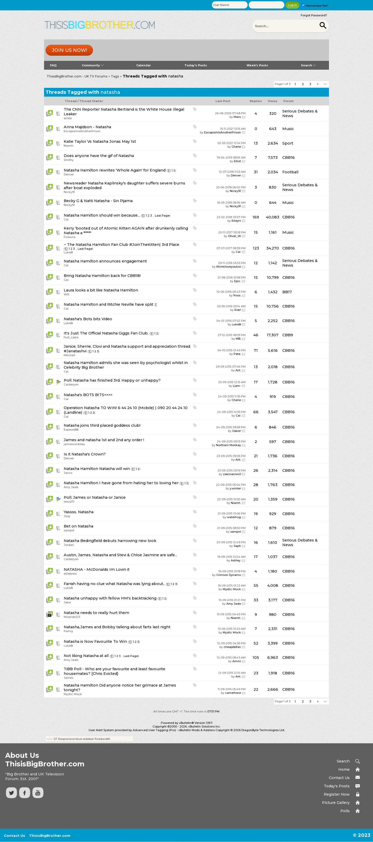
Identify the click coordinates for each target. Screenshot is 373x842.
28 (255, 484)
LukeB (68, 252)
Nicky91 (69, 192)
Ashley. (236, 560)
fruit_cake (71, 337)
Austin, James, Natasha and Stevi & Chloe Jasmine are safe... (120, 555)
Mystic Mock (232, 589)
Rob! (237, 310)
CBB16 (288, 157)
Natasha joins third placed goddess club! (102, 425)
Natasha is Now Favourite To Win (95, 641)
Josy (67, 516)
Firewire (69, 237)
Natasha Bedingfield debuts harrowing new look (110, 540)
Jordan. (69, 545)
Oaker (236, 431)
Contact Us (339, 777)
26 (255, 470)
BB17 (287, 292)
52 (256, 643)
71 (256, 350)
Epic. (237, 281)
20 (255, 499)
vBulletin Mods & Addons (196, 730)
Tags (115, 76)
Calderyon (71, 384)
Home (344, 769)
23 (256, 673)
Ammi (236, 661)
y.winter (235, 488)
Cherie (236, 146)
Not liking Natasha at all (86, 655)
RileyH (236, 221)
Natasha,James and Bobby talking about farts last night (117, 627)
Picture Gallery (336, 802)
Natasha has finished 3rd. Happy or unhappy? (117, 380)
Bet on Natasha (78, 526)
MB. (238, 338)
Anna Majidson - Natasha (87, 127)
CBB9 (287, 335)
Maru (237, 117)
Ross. (237, 295)
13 (256, 143)
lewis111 (69, 501)
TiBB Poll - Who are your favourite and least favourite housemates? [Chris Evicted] (114, 671)
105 (256, 657)
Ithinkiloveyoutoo (228, 266)
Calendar (143, 65)
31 (256, 172)
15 (256, 232)
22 (256, 689)
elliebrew (70, 573)
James (68, 678)
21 (256, 456)
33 (256, 600)
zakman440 (232, 474)
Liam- (237, 386)
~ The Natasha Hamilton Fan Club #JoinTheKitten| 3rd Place (121, 244)
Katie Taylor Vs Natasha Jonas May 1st (100, 141)
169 (256, 217)
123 (256, 248)
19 (256, 513)
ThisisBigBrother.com (49, 835)
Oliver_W (234, 236)
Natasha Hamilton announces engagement (105, 261)
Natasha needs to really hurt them (96, 612)
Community (93, 65)
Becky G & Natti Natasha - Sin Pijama (98, 200)
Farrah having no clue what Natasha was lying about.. (114, 583)
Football (290, 172)
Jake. (67, 602)
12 (256, 263)
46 (255, 335)
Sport (287, 143)
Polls (345, 811)
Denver (69, 174)
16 (256, 542)
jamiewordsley (74, 444)
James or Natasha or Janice (99, 497)
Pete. (237, 354)
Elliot (237, 161)
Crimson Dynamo (228, 575)
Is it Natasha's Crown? (85, 454)
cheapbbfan (232, 647)
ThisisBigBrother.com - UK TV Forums (77, 76)
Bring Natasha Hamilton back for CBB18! (102, 275)
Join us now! (69, 50)
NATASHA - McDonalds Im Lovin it (97, 569)
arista (68, 118)
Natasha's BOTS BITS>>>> (88, 395)
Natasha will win (114, 468)
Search (308, 65)
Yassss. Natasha (79, 512)
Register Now (337, 794)
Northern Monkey (228, 445)
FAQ (53, 65)
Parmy (68, 631)
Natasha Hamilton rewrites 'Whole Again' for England (115, 170)
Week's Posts (257, 65)
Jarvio (68, 473)
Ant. (238, 370)
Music (288, 128)
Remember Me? (315, 6)
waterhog (234, 517)
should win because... (119, 215)
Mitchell (69, 355)
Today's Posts (195, 65)
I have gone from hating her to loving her (138, 483)
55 (256, 585)
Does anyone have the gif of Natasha (99, 155)
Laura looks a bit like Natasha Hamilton (101, 290)
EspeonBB (71, 429)
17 (256, 382)
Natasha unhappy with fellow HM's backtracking (110, 598)
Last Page (162, 215)
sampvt (69, 530)
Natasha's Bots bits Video (88, 319)
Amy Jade (71, 487)
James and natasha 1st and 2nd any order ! (104, 440)
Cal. (66, 219)
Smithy (69, 160)
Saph (237, 546)
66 (256, 412)
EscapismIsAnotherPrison (82, 131)
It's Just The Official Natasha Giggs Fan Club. (106, 333)
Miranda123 (72, 617)
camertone (233, 693)
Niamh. (69, 145)
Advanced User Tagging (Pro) (154, 730)
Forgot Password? (314, 15)
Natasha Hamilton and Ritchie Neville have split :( (110, 304)
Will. (67, 294)
